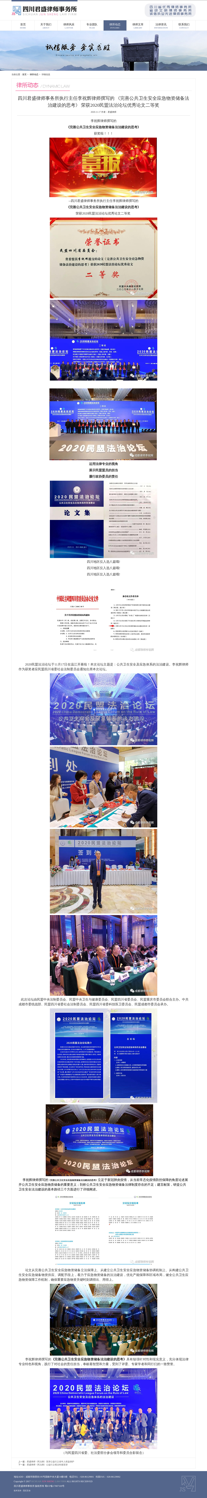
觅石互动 (26, 1491)
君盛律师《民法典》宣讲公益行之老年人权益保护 (50, 1461)
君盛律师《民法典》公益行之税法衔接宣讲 (47, 1465)
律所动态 (34, 74)
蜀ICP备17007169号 (54, 1486)
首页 (24, 74)
